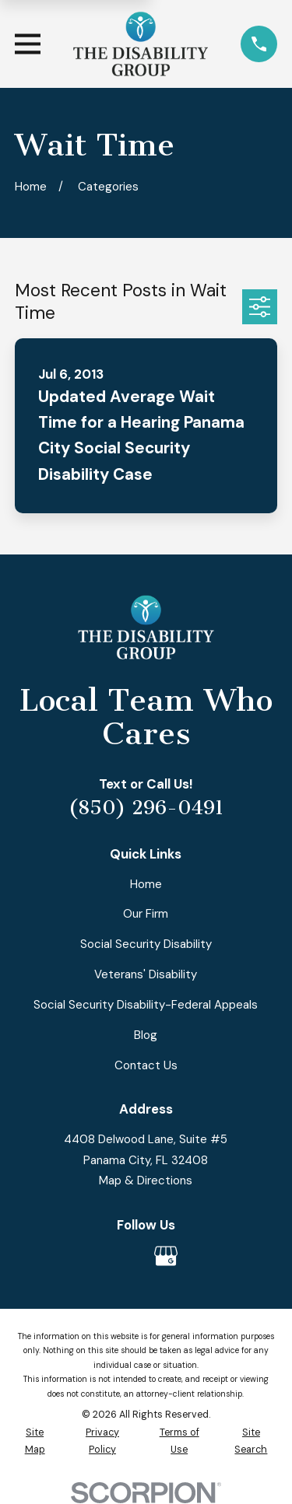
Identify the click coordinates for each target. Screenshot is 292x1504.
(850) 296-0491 (146, 808)
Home (146, 884)
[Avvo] (126, 1256)
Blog (145, 1035)
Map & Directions (145, 1180)
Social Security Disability (146, 944)
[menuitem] (35, 1441)
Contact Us (146, 1065)
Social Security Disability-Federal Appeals (145, 1005)
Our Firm (145, 914)
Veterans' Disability (145, 974)
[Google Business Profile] (166, 1256)
